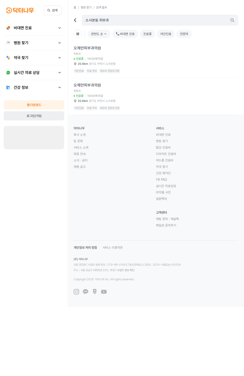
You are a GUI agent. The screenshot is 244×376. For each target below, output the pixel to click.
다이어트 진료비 (166, 154)
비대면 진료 (163, 134)
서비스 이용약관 (113, 247)
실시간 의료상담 (166, 186)
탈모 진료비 (163, 147)
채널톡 (175, 219)
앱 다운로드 (34, 105)
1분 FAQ (161, 179)
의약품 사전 (163, 192)
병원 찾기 (162, 141)
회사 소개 (80, 134)
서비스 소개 (81, 147)
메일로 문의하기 (166, 225)
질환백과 (161, 199)
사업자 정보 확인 (125, 270)
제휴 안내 (80, 154)
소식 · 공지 (80, 160)
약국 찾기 (162, 167)
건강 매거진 (163, 173)
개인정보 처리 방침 (85, 247)
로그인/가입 (34, 116)
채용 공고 (80, 167)
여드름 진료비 (164, 160)
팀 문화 (78, 141)
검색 (52, 10)
